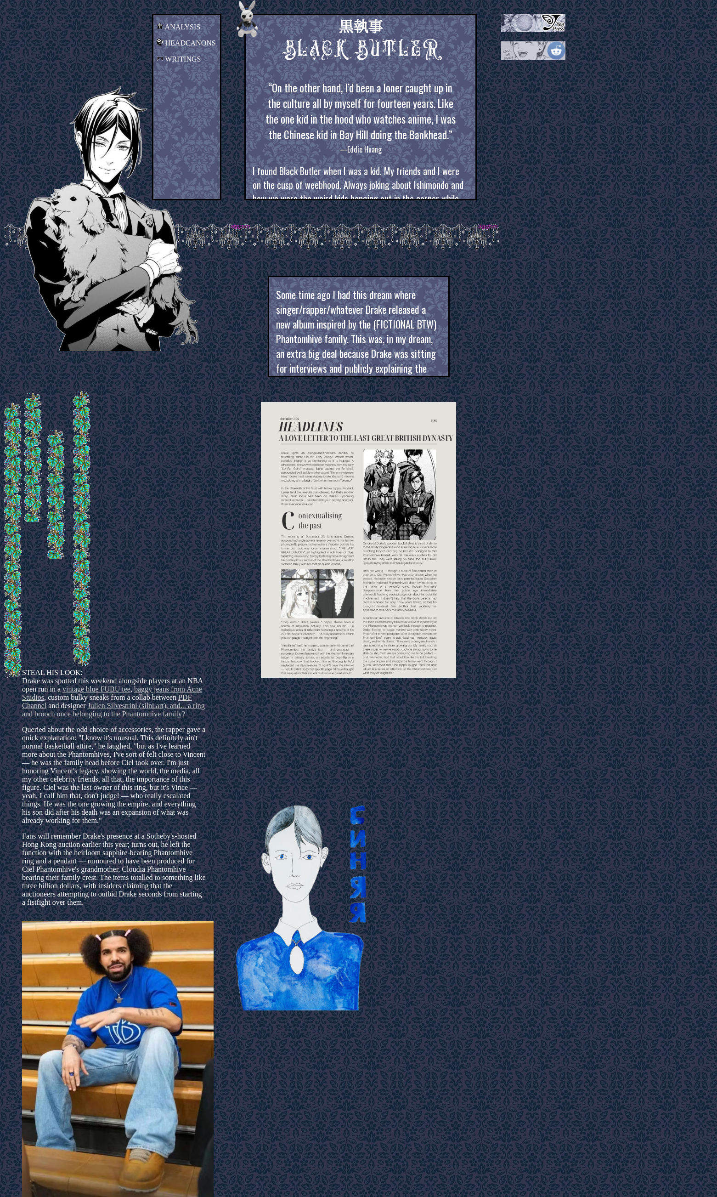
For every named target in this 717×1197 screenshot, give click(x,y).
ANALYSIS (179, 27)
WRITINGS (179, 59)
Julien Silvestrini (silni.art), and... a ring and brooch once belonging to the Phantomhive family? (113, 710)
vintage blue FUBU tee (96, 689)
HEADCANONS (186, 43)
